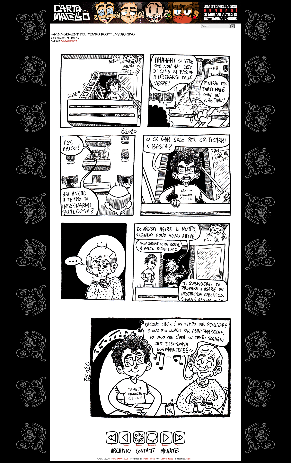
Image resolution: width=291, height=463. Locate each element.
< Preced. (125, 445)
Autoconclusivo (69, 40)
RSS (188, 458)
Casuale (139, 445)
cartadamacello (145, 13)
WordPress (149, 458)
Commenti (152, 438)
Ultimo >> (179, 445)
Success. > (166, 445)
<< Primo (112, 445)
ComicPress (167, 458)
